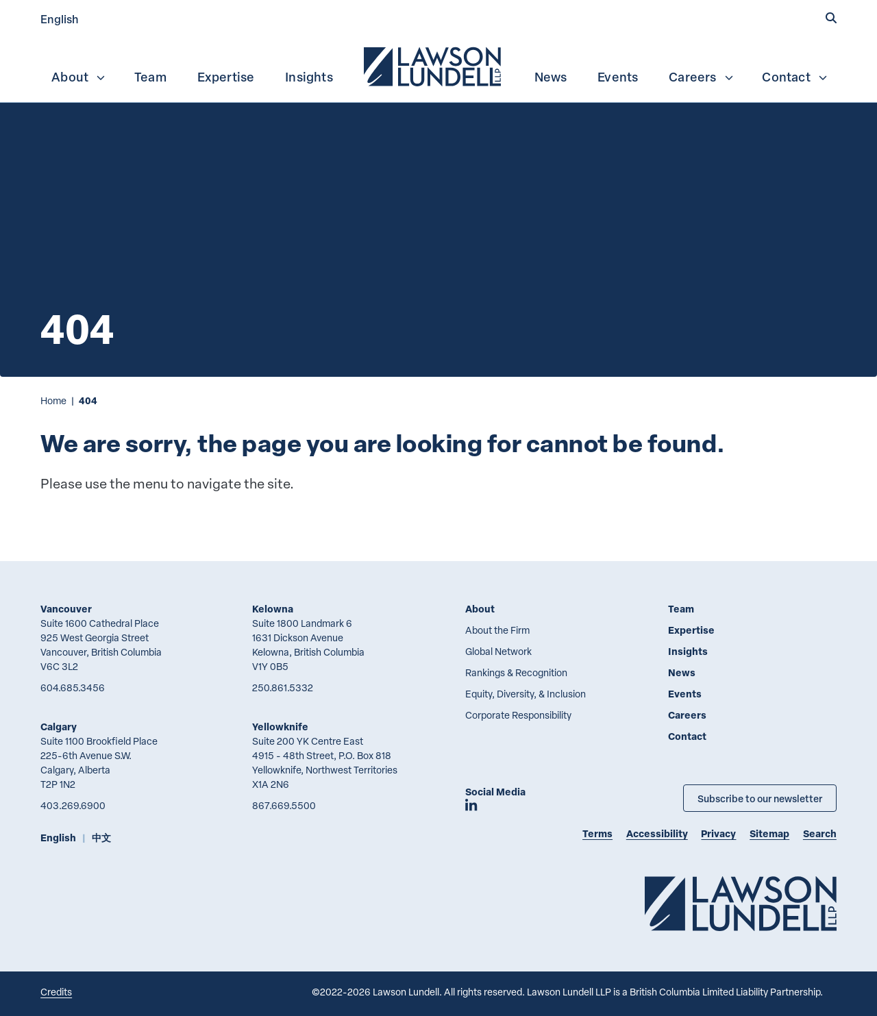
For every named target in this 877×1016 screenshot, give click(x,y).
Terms (597, 833)
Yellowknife (280, 726)
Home (53, 400)
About (78, 77)
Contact (795, 77)
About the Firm (497, 629)
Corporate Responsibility (518, 714)
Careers (701, 77)
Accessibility (657, 833)
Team (150, 77)
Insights (309, 77)
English (59, 19)
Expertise (226, 77)
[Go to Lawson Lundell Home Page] (741, 903)
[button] (831, 18)
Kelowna (272, 609)
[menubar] (438, 65)
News (550, 77)
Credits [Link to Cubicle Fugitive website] (56, 991)
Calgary (58, 726)
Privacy (718, 833)
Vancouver (66, 609)
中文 (101, 837)
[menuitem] (434, 65)
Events (617, 77)
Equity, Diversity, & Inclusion (525, 693)
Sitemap (769, 833)
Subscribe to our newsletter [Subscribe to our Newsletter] (759, 798)
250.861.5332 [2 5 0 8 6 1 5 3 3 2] (282, 687)
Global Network (498, 651)
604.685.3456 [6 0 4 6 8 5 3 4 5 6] (72, 687)
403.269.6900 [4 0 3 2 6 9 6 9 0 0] (73, 805)
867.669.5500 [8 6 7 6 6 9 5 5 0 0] (284, 805)
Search (820, 833)
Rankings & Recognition (516, 672)
